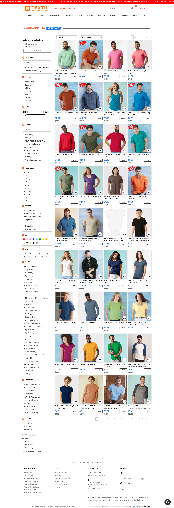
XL (48, 249)
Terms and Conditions (40, 502)
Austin (108, 496)
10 (128, 415)
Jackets (90, 15)
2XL (25, 252)
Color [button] (27, 231)
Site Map (49, 502)
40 (139, 415)
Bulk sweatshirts (27, 440)
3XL (30, 252)
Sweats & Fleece (54, 15)
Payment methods (61, 468)
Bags (135, 15)
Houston (131, 493)
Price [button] (27, 102)
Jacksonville (124, 496)
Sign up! (144, 474)
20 (132, 415)
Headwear (113, 15)
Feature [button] (28, 414)
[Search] (119, 8)
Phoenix (98, 493)
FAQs (124, 485)
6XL (47, 252)
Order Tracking (132, 479)
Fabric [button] (27, 258)
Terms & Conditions (62, 480)
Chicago (115, 493)
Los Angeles (106, 493)
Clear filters (37, 46)
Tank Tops (101, 15)
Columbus (133, 496)
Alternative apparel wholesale (31, 447)
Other (144, 15)
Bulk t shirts (26, 434)
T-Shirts (41, 15)
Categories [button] (29, 53)
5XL (42, 252)
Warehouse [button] (29, 164)
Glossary (58, 483)
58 (146, 33)
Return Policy (60, 477)
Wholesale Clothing (31, 477)
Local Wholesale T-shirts (32, 474)
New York (91, 493)
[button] (132, 8)
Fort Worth (115, 496)
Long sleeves (69, 15)
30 (135, 415)
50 (142, 415)
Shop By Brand (29, 471)
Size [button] (26, 245)
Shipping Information (59, 8)
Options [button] (28, 201)
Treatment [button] (29, 375)
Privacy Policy (29, 502)
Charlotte (141, 496)
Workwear (125, 15)
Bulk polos (25, 437)
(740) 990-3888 (95, 468)
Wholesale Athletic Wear (32, 488)
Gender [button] (28, 73)
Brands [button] (28, 120)
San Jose (101, 496)
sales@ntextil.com (94, 484)
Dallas (95, 496)
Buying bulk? (28, 468)
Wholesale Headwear (31, 483)
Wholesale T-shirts (30, 480)
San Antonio (140, 493)
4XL (36, 252)
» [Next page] (149, 33)
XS (30, 249)
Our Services (59, 471)
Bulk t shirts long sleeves (30, 443)
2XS (25, 249)
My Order (72, 8)
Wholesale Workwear (31, 485)
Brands (30, 15)
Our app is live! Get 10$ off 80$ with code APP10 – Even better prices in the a (118, 2)
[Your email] (128, 474)
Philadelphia (123, 493)
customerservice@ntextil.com (98, 480)
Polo (80, 15)
